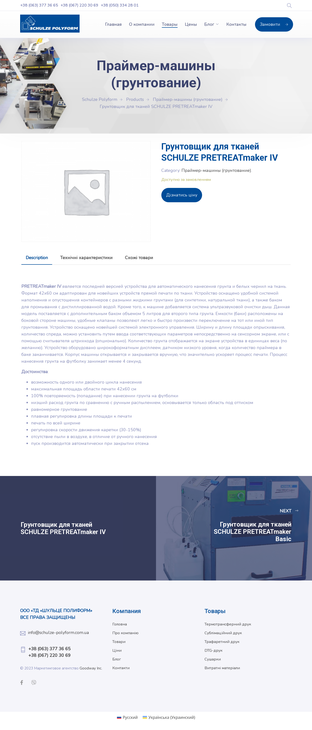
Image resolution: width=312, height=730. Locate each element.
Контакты (236, 24)
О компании (142, 24)
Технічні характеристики (86, 258)
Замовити (274, 24)
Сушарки (213, 659)
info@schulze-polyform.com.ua (58, 632)
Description (37, 258)
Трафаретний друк (222, 641)
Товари (118, 641)
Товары (170, 24)
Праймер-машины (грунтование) (216, 170)
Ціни (117, 650)
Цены (191, 24)
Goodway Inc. (91, 668)
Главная (113, 24)
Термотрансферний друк (228, 624)
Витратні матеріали (222, 668)
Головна (119, 624)
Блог (209, 24)
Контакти (121, 668)
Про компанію (125, 633)
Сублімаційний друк (223, 633)
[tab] (36, 258)
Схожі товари (139, 258)
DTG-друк (213, 650)
